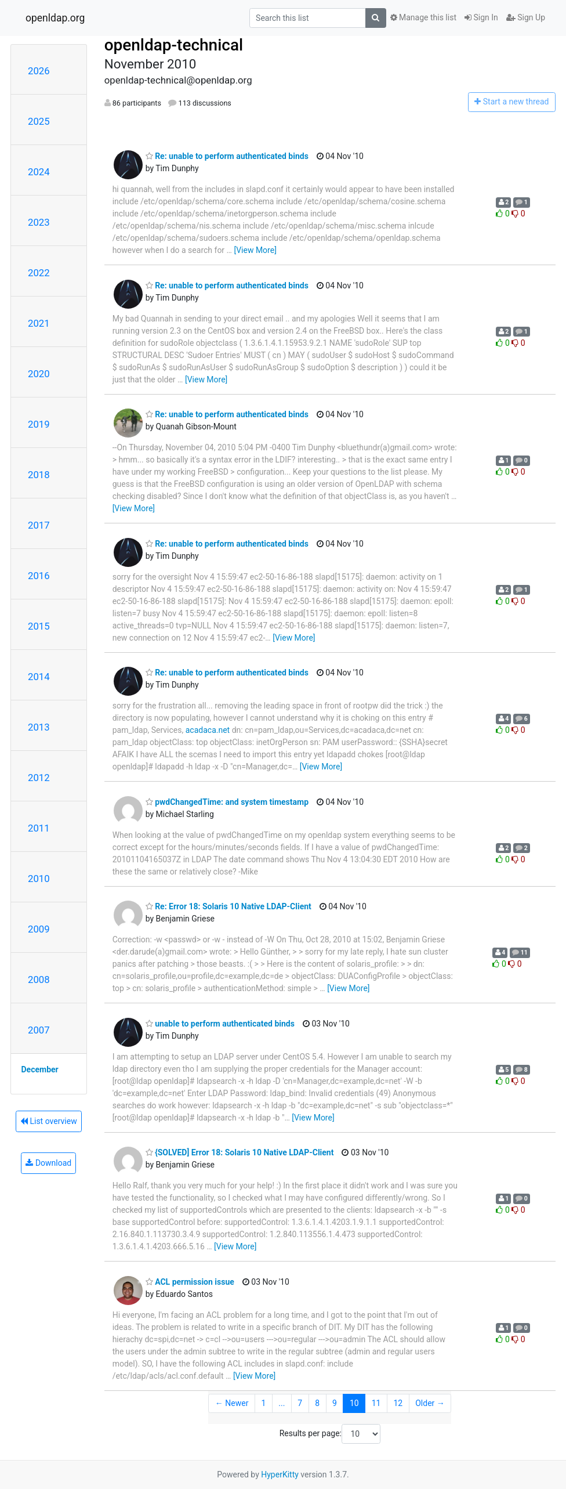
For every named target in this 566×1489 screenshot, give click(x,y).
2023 (39, 222)
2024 (39, 172)
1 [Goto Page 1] (263, 1403)
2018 (39, 474)
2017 (39, 525)
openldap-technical (174, 45)
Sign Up (525, 17)
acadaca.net (208, 730)
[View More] (255, 250)
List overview (48, 1121)
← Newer (232, 1403)
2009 (39, 929)
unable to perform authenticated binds (220, 1023)
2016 (39, 575)
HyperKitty (280, 1474)
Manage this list (423, 17)
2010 (39, 878)
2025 (39, 121)
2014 (39, 676)
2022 (39, 273)
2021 (39, 323)
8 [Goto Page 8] (317, 1403)
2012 (39, 777)
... (281, 1403)
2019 (39, 424)
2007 (39, 1030)
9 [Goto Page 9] (334, 1403)
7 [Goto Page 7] (299, 1403)
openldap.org (55, 18)
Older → (430, 1403)
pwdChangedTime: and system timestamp (227, 802)
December (40, 1069)
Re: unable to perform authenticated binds (227, 156)
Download (48, 1163)
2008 (39, 979)
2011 (39, 828)
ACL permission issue (190, 1281)
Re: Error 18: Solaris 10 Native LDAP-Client (228, 906)
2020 (39, 374)
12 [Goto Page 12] (397, 1403)
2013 (39, 727)
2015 (39, 626)
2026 (39, 71)
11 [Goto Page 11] (376, 1403)
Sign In (481, 17)
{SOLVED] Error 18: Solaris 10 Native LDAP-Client (240, 1152)
